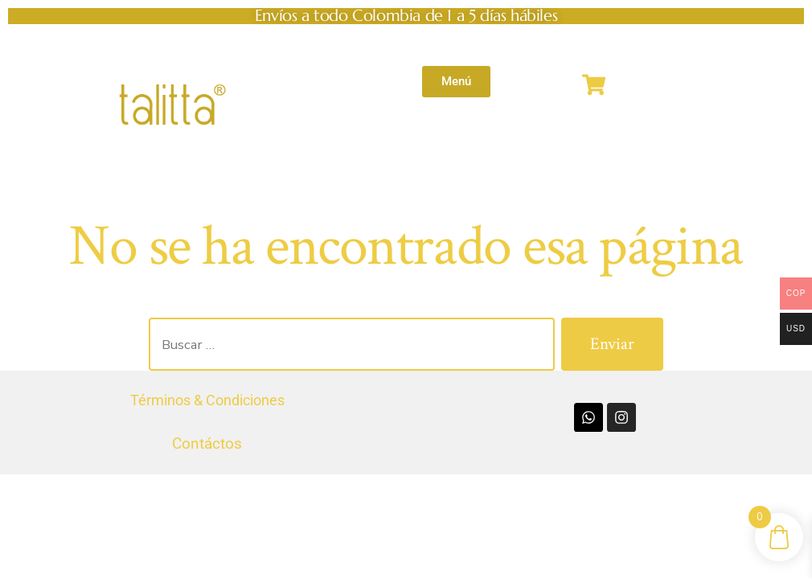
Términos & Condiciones (207, 400)
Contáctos (207, 443)
